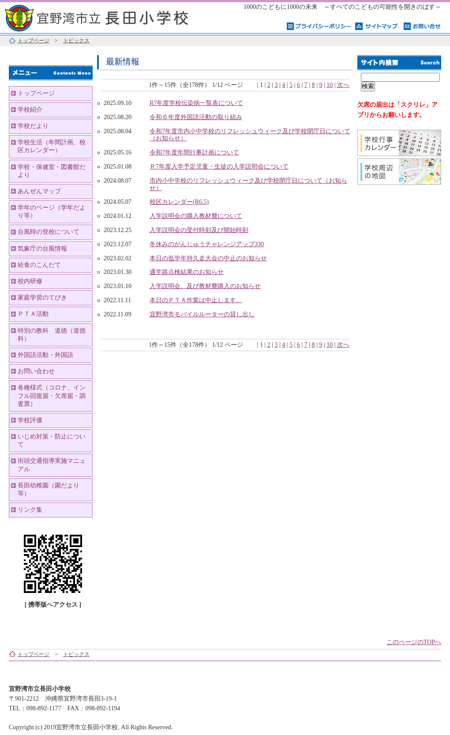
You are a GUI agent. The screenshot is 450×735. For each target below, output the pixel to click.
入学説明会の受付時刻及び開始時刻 (199, 230)
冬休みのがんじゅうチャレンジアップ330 (207, 244)
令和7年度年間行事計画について (194, 152)
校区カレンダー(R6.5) (179, 202)
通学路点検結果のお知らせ (187, 272)
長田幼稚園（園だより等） (48, 489)
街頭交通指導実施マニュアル (52, 465)
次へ (343, 85)
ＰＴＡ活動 (33, 314)
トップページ (33, 41)
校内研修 (30, 281)
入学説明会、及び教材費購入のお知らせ (205, 286)
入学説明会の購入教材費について (196, 216)
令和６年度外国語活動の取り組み (196, 117)
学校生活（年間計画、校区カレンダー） (52, 146)
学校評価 (30, 420)
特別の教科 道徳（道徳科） (52, 334)
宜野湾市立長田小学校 (110, 16)
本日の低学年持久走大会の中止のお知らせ (208, 258)
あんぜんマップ (39, 191)
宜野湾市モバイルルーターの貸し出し (202, 314)
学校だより (33, 126)
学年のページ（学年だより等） (52, 211)
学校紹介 (30, 109)
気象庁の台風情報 (42, 248)
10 (329, 85)
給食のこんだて (39, 265)
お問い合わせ (36, 371)
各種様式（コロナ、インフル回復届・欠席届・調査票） (52, 395)
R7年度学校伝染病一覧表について (196, 103)
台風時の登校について (48, 232)
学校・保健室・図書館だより (52, 171)
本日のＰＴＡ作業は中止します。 (196, 300)
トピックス (76, 41)
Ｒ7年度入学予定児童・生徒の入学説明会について (219, 166)
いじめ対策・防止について (52, 440)
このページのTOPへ (413, 642)
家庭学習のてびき (42, 297)
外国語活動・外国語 (45, 355)
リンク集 (30, 509)
